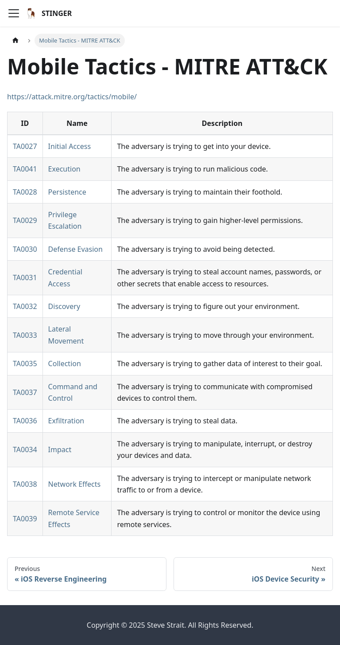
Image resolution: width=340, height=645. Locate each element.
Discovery (64, 306)
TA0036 (25, 421)
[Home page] (15, 40)
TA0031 (25, 277)
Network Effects (74, 484)
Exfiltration (66, 421)
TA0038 (25, 484)
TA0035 (25, 363)
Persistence (67, 192)
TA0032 (25, 306)
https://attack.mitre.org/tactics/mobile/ (72, 97)
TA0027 (25, 146)
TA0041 (25, 169)
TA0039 (25, 519)
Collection (64, 363)
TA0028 (25, 192)
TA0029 (25, 220)
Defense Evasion (75, 249)
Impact (60, 449)
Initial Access (69, 146)
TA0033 (25, 335)
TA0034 (25, 449)
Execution (64, 169)
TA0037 (25, 392)
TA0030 (25, 249)
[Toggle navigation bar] (13, 13)
